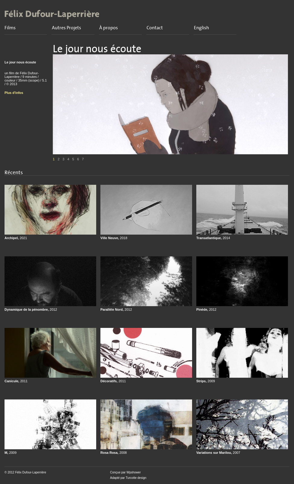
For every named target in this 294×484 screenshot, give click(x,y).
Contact (155, 27)
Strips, (205, 381)
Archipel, (16, 238)
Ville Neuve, (113, 238)
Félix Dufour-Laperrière (30, 472)
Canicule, (16, 381)
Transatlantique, (213, 238)
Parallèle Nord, (116, 309)
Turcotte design (136, 477)
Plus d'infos (14, 93)
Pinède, (206, 309)
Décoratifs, (113, 381)
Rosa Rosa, (113, 452)
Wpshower (133, 472)
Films (10, 27)
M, (11, 452)
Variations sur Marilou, (218, 452)
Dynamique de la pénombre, (31, 309)
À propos (108, 27)
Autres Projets (66, 27)
